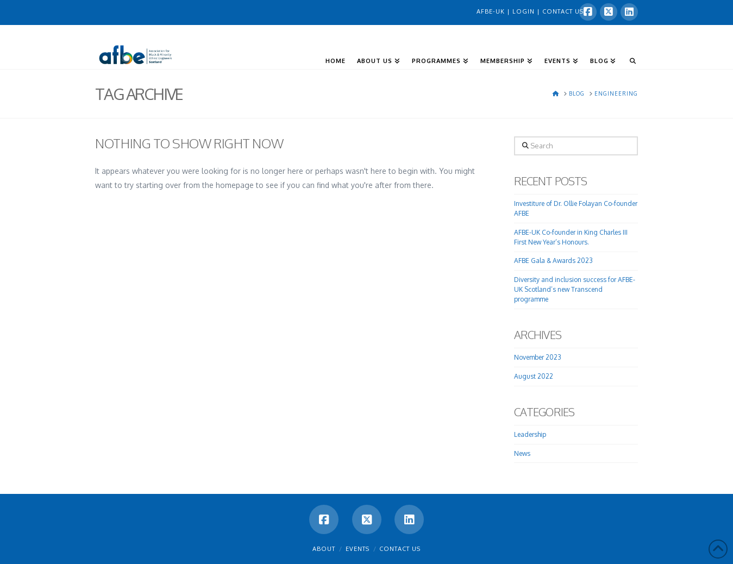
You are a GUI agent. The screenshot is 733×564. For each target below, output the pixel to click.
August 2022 (533, 376)
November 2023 (537, 357)
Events (357, 549)
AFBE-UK (492, 11)
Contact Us (400, 549)
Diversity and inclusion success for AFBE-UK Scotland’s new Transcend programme (574, 289)
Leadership (530, 434)
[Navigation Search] (629, 44)
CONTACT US (563, 11)
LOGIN (524, 11)
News (522, 453)
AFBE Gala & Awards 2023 (553, 260)
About (323, 549)
